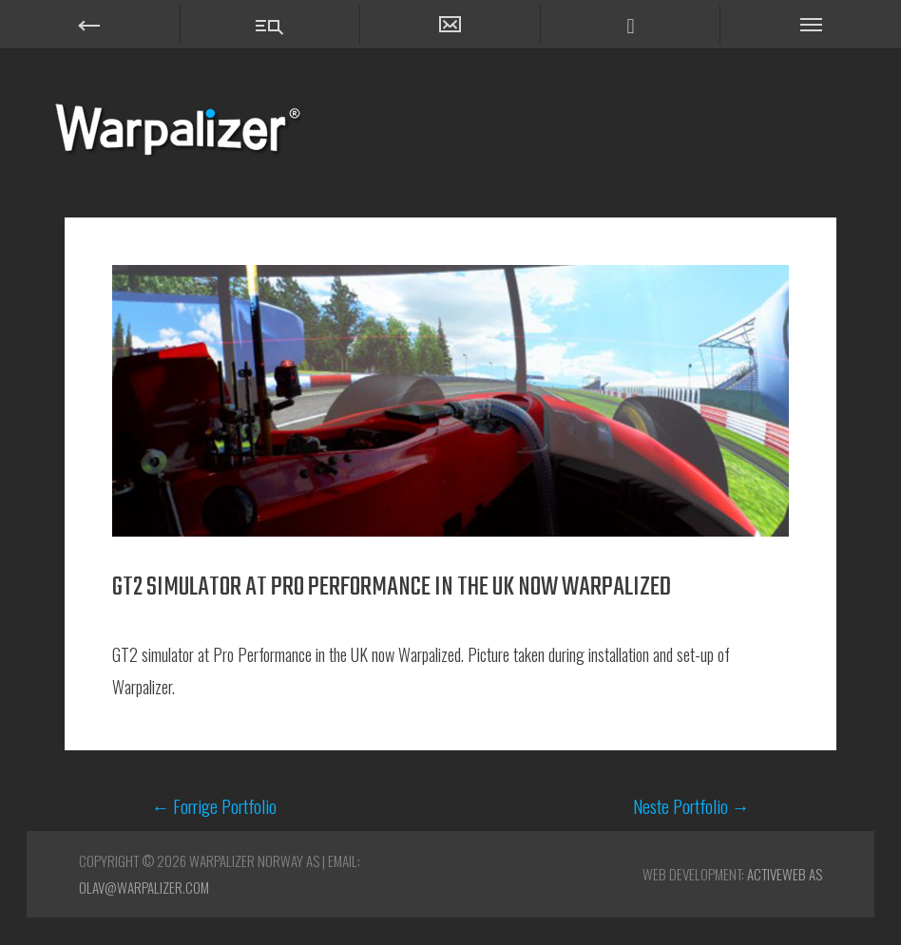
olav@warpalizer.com (144, 887)
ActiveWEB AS (784, 873)
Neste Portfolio (691, 806)
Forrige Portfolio (214, 806)
